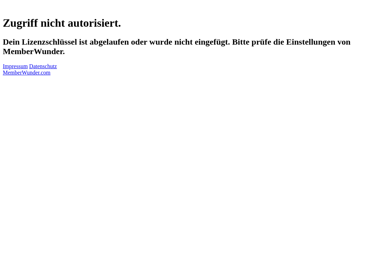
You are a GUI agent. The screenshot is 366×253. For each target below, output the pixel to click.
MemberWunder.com (27, 73)
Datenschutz (43, 66)
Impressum (15, 66)
